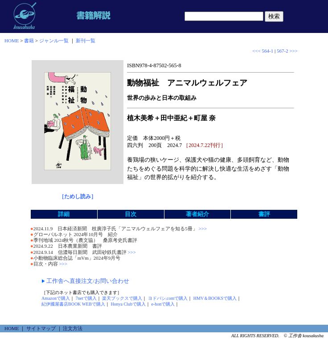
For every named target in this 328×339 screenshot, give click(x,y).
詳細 (64, 214)
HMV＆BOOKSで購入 (215, 298)
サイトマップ (41, 328)
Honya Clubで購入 (128, 304)
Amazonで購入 (55, 298)
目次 (130, 214)
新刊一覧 (85, 40)
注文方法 (72, 328)
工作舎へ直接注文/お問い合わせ (87, 281)
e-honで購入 (163, 304)
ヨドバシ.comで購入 (168, 298)
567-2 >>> (287, 50)
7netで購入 (85, 298)
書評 (264, 214)
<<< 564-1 (262, 50)
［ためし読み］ (77, 196)
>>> (202, 228)
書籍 (29, 40)
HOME (11, 40)
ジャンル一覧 (54, 40)
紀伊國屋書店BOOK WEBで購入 (73, 304)
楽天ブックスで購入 (122, 298)
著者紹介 (197, 214)
